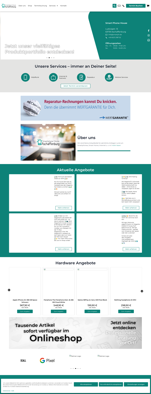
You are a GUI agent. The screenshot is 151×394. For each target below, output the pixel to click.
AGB (12, 390)
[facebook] (148, 30)
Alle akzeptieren (86, 384)
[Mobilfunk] (34, 77)
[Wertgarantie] (75, 108)
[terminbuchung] (75, 86)
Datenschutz (6, 390)
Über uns (22, 6)
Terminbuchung (40, 6)
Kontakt (63, 6)
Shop (30, 6)
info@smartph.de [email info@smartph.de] (119, 6)
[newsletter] (148, 40)
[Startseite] (8, 6)
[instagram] (148, 35)
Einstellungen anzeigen (136, 384)
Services (53, 5)
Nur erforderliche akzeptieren (111, 384)
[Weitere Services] (117, 77)
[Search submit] (114, 6)
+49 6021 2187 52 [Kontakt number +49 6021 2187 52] (123, 6)
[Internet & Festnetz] (62, 77)
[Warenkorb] (147, 5)
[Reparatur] (89, 77)
